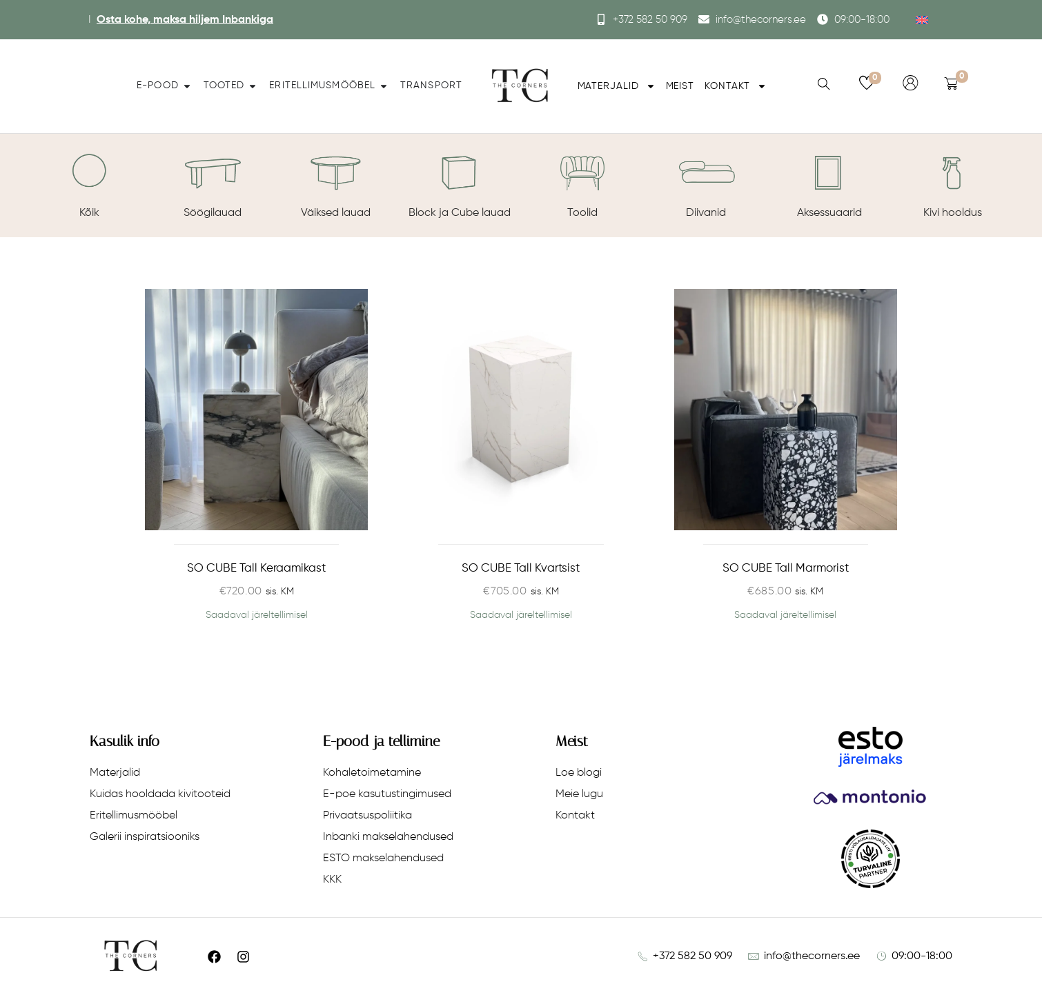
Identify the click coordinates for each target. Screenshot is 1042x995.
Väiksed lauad (336, 213)
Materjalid (617, 86)
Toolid (582, 213)
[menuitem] (922, 20)
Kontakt (736, 86)
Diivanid (706, 213)
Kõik (89, 213)
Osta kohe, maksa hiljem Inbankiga (185, 20)
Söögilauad (213, 213)
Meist (680, 86)
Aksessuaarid (829, 213)
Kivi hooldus (952, 213)
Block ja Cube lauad (460, 213)
